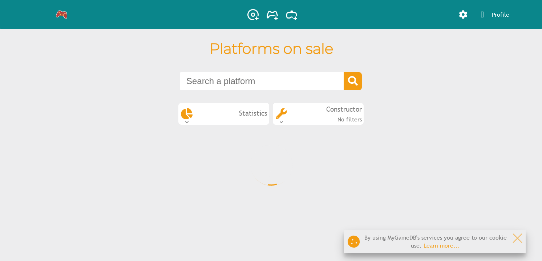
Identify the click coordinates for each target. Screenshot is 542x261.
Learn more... (442, 245)
